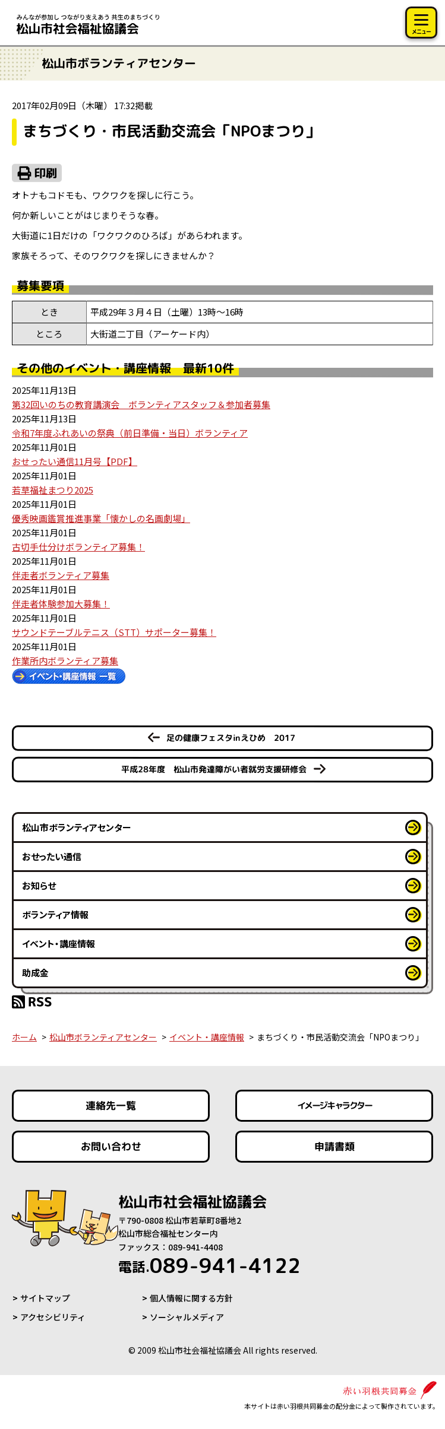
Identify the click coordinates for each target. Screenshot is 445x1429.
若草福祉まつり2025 (52, 489)
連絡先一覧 (111, 1105)
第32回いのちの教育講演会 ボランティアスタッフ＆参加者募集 (141, 404)
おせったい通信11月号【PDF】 (74, 461)
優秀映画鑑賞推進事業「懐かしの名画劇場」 (101, 518)
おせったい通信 (51, 856)
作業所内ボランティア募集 (65, 660)
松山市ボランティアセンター (76, 827)
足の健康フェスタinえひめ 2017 (230, 737)
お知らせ (39, 885)
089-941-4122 (209, 1265)
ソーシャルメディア (187, 1317)
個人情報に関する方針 (191, 1298)
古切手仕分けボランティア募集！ (78, 546)
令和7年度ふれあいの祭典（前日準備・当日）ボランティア (130, 433)
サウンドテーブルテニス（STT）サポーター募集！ (114, 632)
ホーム (24, 1037)
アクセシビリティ (53, 1317)
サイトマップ (45, 1298)
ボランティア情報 (55, 914)
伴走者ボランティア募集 (60, 575)
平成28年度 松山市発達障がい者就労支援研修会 (214, 769)
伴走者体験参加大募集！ (61, 603)
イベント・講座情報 (58, 943)
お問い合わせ (111, 1146)
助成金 (35, 972)
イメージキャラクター (333, 1105)
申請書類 (334, 1146)
